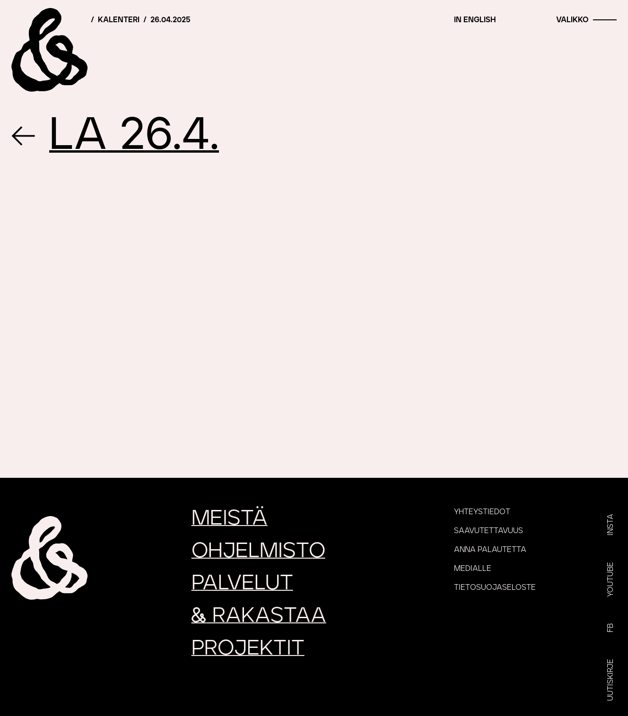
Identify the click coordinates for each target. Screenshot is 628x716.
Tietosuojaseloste (495, 587)
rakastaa (259, 615)
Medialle (472, 568)
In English (475, 20)
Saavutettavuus (488, 531)
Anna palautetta (490, 549)
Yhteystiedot (482, 512)
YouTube (610, 579)
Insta (610, 524)
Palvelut (242, 583)
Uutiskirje (610, 680)
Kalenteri (119, 20)
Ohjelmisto (258, 550)
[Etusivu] (49, 49)
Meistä (230, 518)
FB (610, 627)
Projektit (248, 648)
